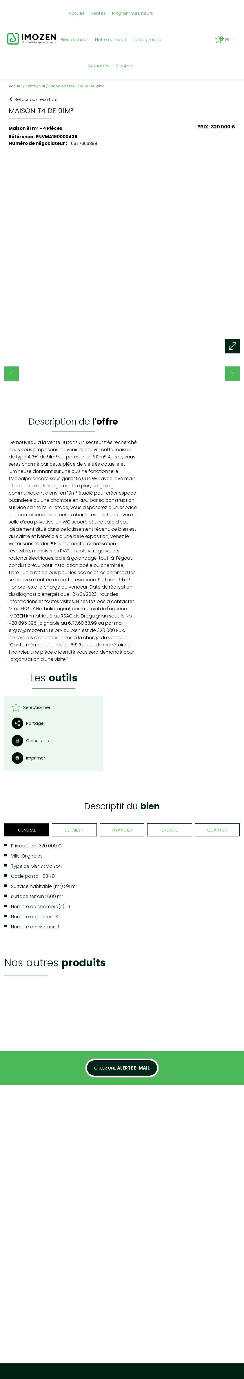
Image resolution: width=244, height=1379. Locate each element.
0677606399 (83, 143)
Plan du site (19, 1232)
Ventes (98, 13)
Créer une (122, 926)
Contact (125, 66)
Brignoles (57, 85)
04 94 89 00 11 (206, 1242)
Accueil (76, 13)
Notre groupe (147, 39)
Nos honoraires (79, 1232)
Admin (114, 1232)
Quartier (217, 729)
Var (42, 85)
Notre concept (110, 39)
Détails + (74, 729)
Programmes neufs (132, 13)
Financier (122, 729)
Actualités (99, 66)
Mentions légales (48, 1232)
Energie (170, 729)
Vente (30, 85)
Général (26, 729)
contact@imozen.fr (207, 1260)
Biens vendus (75, 39)
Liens (100, 1232)
